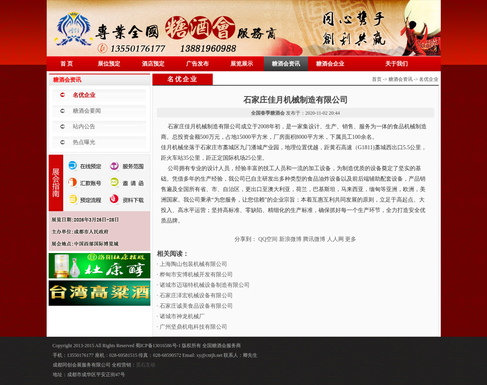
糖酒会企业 (330, 64)
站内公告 (84, 127)
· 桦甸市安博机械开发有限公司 (195, 275)
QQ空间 (267, 239)
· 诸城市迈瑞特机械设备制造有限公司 (203, 285)
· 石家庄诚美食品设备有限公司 (195, 306)
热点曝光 (84, 142)
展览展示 (241, 64)
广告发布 (197, 64)
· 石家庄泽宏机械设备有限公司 (195, 295)
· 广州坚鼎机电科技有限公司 (192, 327)
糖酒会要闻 (87, 111)
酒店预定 (153, 64)
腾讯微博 (314, 239)
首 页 (66, 64)
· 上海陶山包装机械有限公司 (192, 264)
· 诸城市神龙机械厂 (181, 316)
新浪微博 (290, 239)
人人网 (335, 239)
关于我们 (396, 64)
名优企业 (84, 95)
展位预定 (109, 64)
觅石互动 (145, 365)
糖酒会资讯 (286, 64)
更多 (350, 239)
